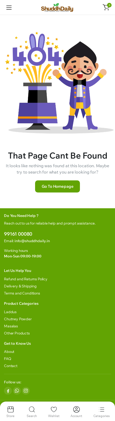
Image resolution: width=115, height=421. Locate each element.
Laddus (10, 312)
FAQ (7, 358)
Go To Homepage (58, 186)
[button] (106, 7)
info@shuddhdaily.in (32, 241)
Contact (10, 365)
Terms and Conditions (22, 293)
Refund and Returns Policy (25, 279)
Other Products (17, 333)
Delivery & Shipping (20, 286)
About (9, 351)
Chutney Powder (18, 319)
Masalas (11, 326)
